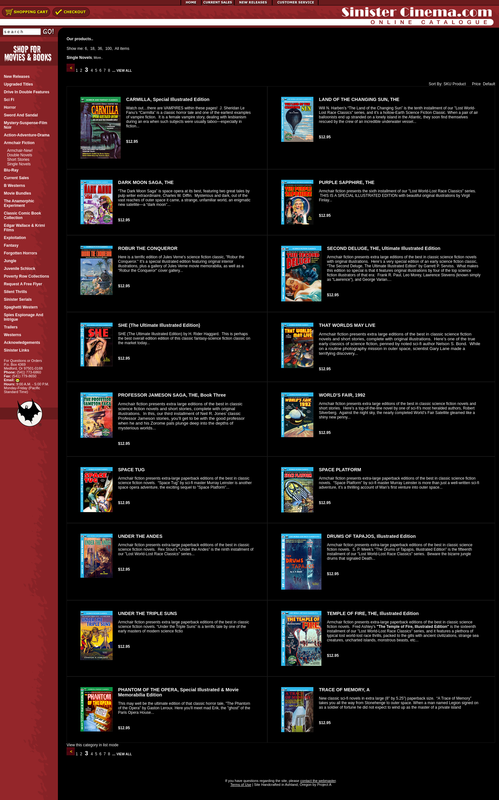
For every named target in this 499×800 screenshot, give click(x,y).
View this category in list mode (92, 745)
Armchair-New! (19, 150)
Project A (323, 784)
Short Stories (18, 159)
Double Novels (19, 155)
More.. (98, 58)
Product (459, 84)
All (117, 48)
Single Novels (19, 164)
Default (489, 84)
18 (92, 48)
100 (108, 48)
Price (475, 84)
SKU (448, 84)
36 (100, 48)
